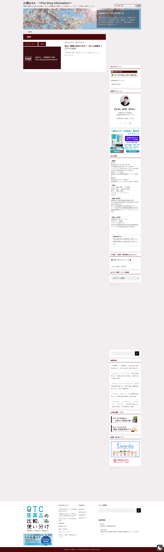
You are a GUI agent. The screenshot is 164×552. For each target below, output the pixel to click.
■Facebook (82, 512)
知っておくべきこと (30, 44)
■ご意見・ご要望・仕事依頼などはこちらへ (68, 535)
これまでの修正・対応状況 (118, 266)
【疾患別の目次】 (116, 84)
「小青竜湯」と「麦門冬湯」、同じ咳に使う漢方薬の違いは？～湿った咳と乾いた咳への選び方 (125, 367)
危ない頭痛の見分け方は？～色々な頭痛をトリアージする (83, 47)
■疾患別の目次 (62, 526)
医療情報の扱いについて (118, 80)
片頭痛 (42, 44)
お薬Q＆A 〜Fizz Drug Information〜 (47, 3)
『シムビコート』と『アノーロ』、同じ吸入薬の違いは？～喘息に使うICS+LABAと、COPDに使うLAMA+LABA (125, 376)
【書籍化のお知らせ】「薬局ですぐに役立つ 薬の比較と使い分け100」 (68, 514)
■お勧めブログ (82, 517)
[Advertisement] (127, 48)
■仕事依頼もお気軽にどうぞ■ (125, 118)
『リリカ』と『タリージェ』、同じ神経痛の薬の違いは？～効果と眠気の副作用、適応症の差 (125, 395)
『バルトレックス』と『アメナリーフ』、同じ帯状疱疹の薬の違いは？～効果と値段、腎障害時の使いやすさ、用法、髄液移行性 (125, 386)
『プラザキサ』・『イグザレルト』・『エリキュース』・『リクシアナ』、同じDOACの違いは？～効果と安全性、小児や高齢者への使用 (125, 404)
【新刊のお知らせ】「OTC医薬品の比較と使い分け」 (68, 510)
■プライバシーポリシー (65, 532)
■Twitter (81, 509)
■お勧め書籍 (81, 515)
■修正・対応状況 (63, 529)
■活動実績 (61, 523)
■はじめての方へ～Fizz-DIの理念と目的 (68, 519)
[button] (160, 548)
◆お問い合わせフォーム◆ (121, 260)
